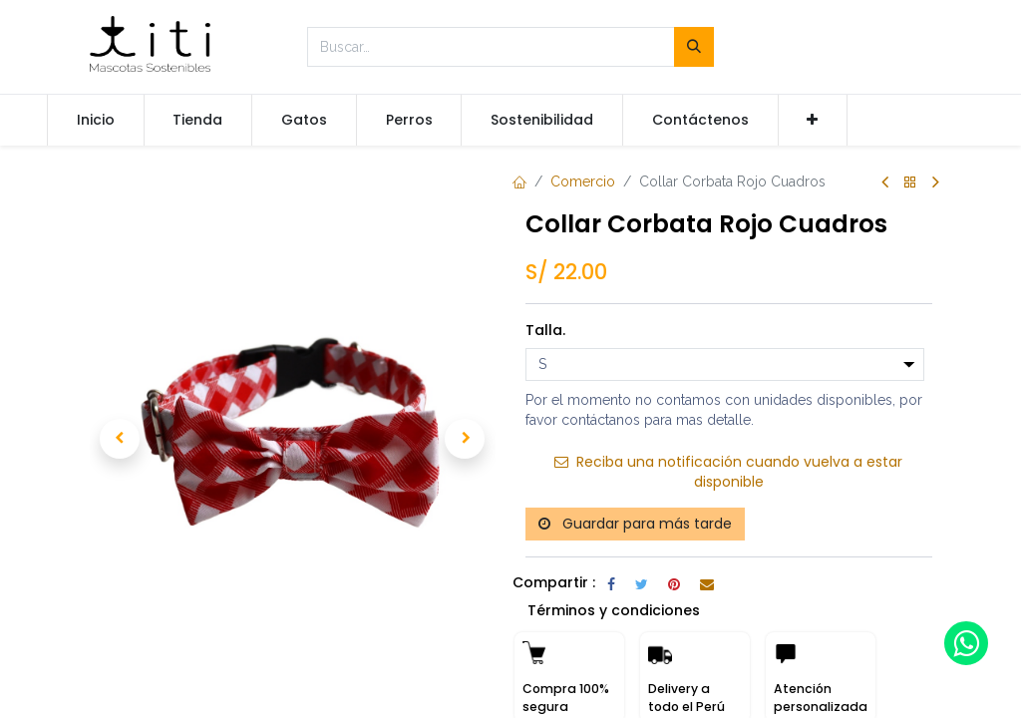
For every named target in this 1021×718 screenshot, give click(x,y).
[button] (813, 121)
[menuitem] (96, 121)
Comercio (582, 181)
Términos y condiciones (613, 610)
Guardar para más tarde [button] (635, 524)
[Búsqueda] (694, 47)
